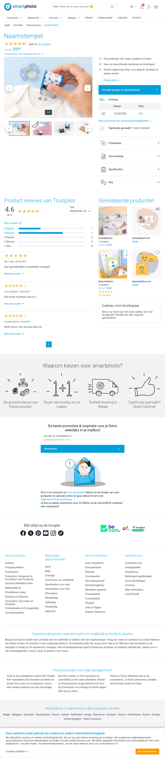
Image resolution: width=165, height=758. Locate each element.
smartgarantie (133, 567)
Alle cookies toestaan (147, 751)
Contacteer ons (133, 563)
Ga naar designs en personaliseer (121, 89)
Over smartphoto (94, 563)
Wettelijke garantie (95, 589)
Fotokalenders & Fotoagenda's (22, 608)
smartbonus (131, 571)
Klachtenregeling (94, 585)
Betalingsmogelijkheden (138, 576)
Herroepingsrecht (95, 580)
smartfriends (132, 594)
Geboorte (50, 611)
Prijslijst (89, 602)
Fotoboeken (11, 571)
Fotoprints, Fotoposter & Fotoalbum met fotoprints (19, 578)
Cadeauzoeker (105, 17)
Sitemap (89, 571)
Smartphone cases (15, 592)
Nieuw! (89, 17)
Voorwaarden (92, 576)
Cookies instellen (17, 751)
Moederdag (51, 597)
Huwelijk (50, 575)
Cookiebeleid (92, 598)
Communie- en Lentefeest (59, 579)
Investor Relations (95, 611)
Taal (72, 207)
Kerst (48, 566)
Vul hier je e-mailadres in (57, 435)
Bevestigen (51, 448)
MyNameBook (13, 587)
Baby (47, 571)
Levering (129, 585)
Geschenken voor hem (57, 588)
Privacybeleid (92, 594)
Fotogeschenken (14, 567)
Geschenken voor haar (57, 584)
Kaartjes (9, 563)
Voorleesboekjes (14, 612)
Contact (136, 17)
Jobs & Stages (93, 607)
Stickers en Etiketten (16, 596)
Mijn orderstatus (134, 589)
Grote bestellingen (135, 580)
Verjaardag (51, 606)
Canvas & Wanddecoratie (19, 583)
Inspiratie (122, 17)
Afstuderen (51, 593)
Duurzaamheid (93, 567)
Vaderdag (50, 602)
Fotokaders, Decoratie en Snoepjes (19, 603)
